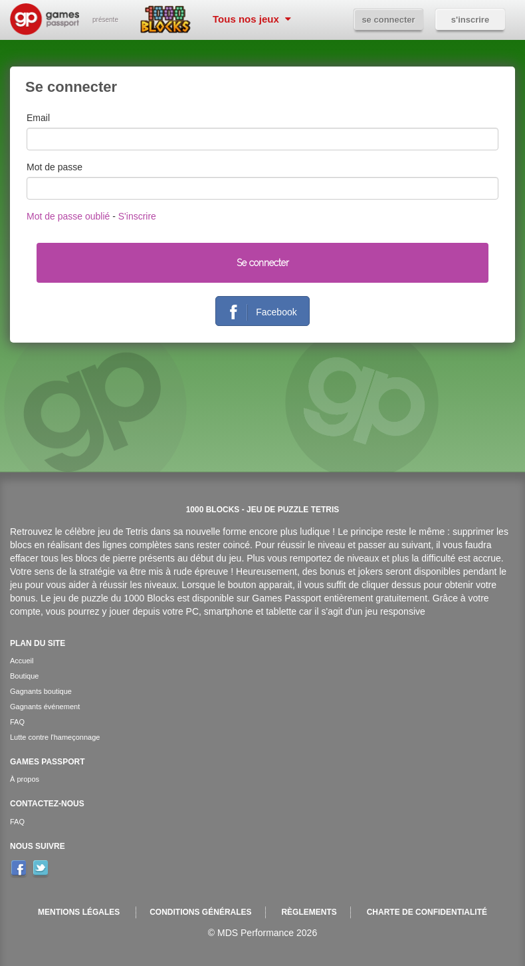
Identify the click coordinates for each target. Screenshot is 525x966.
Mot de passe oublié (68, 216)
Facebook (258, 313)
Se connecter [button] (388, 20)
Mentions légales (79, 912)
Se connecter (263, 262)
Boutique (24, 676)
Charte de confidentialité (427, 912)
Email (38, 117)
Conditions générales (200, 912)
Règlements (308, 912)
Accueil (21, 661)
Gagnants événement (45, 707)
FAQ (17, 722)
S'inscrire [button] (470, 20)
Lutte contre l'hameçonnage (55, 737)
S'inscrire (137, 216)
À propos (24, 779)
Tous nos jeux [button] (252, 19)
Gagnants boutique (41, 691)
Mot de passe (54, 167)
